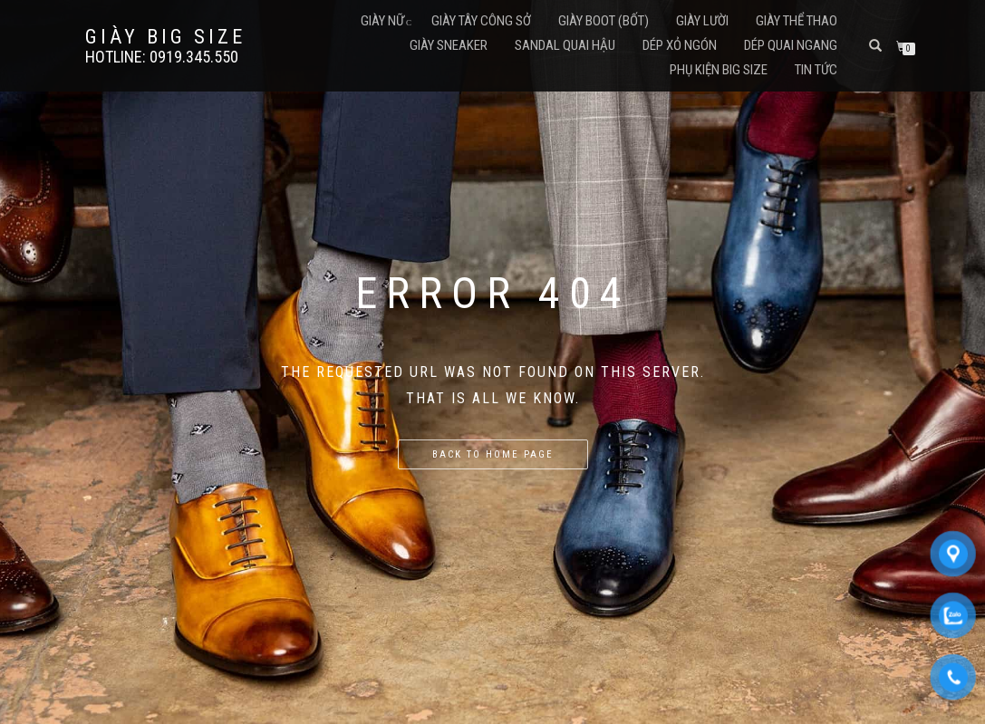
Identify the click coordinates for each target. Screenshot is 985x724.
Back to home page (493, 454)
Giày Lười (702, 21)
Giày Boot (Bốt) (603, 21)
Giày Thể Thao (796, 21)
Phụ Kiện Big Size (719, 70)
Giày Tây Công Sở (481, 21)
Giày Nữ (382, 21)
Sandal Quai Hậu (565, 45)
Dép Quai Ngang (790, 45)
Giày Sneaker (449, 45)
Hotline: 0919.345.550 (161, 57)
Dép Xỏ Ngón (679, 45)
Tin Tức (816, 70)
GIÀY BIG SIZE (165, 37)
